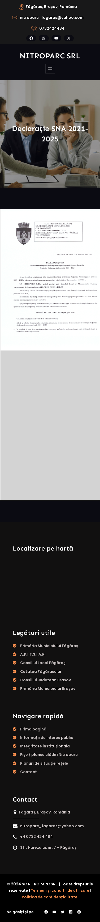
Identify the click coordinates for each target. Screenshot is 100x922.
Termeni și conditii (48, 890)
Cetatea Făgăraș (37, 671)
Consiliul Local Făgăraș (43, 662)
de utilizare (78, 890)
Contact (28, 771)
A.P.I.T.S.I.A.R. (33, 654)
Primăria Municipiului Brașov (47, 688)
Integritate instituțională (45, 746)
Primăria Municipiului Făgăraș (49, 645)
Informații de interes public (46, 737)
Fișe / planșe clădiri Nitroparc (49, 754)
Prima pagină (33, 729)
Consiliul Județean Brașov (45, 680)
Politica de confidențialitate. (50, 897)
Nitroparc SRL (50, 55)
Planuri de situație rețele (44, 763)
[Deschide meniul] (50, 68)
